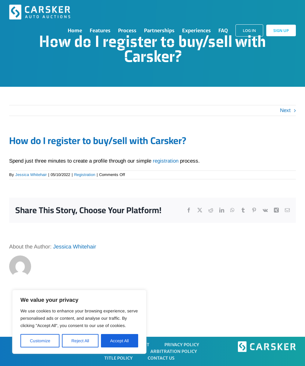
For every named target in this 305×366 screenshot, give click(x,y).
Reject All (80, 340)
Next (285, 110)
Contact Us (161, 358)
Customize (40, 340)
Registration (84, 174)
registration (165, 161)
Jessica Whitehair (31, 174)
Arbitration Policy (173, 351)
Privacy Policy (181, 344)
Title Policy (118, 358)
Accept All (119, 340)
